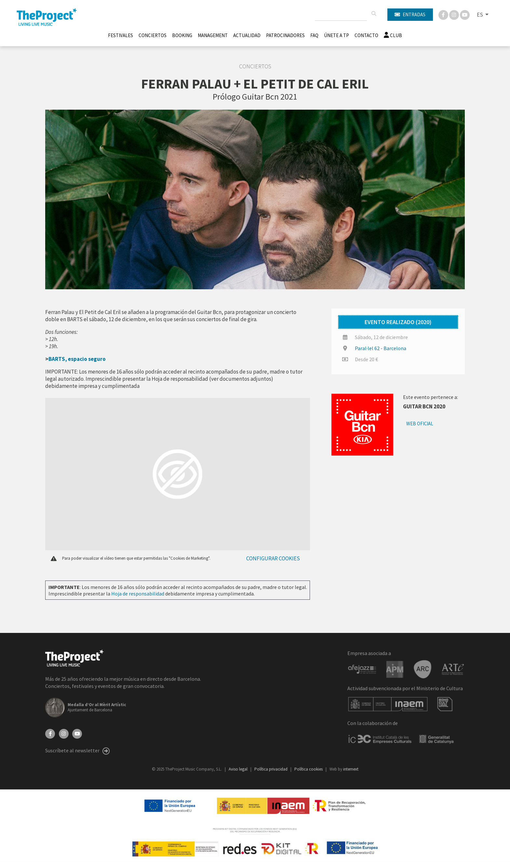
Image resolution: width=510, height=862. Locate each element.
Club (393, 35)
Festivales (120, 35)
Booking (182, 35)
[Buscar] (374, 13)
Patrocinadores (285, 35)
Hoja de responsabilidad (137, 593)
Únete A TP (336, 35)
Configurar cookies (273, 558)
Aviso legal (238, 769)
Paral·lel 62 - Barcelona (380, 348)
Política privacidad (271, 769)
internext (350, 769)
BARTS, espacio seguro (77, 359)
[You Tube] (465, 14)
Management (213, 35)
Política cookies (309, 769)
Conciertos (153, 35)
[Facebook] (443, 14)
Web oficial (419, 423)
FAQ (314, 35)
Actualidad (247, 35)
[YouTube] (77, 733)
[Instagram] (454, 14)
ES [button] (480, 14)
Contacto (366, 35)
